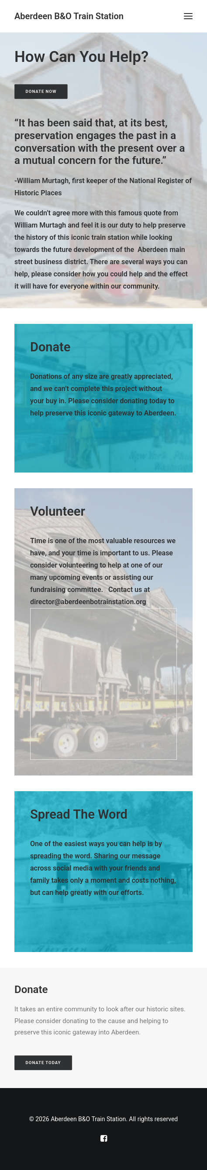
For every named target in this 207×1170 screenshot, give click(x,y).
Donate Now (41, 91)
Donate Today (43, 1063)
